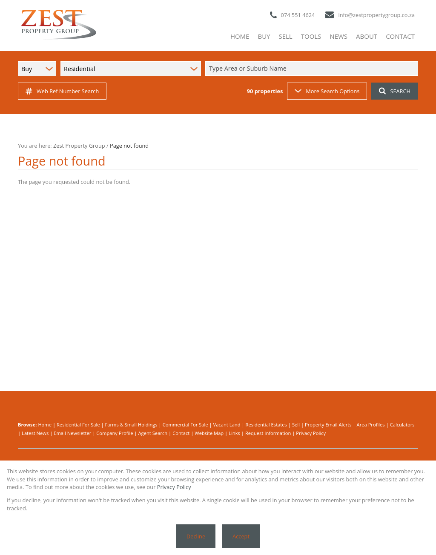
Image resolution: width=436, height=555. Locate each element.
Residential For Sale (78, 424)
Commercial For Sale (185, 424)
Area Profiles (371, 424)
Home (45, 424)
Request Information (268, 433)
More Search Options (327, 91)
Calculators (402, 424)
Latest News (35, 433)
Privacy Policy (311, 433)
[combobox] (313, 69)
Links (234, 433)
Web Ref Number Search (62, 91)
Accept (241, 536)
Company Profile (114, 433)
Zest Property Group (79, 145)
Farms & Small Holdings (131, 424)
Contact (180, 433)
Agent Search (153, 433)
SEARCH (394, 91)
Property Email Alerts (328, 424)
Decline (195, 536)
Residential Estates (266, 424)
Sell (296, 424)
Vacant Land (227, 424)
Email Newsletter (72, 433)
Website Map (209, 433)
